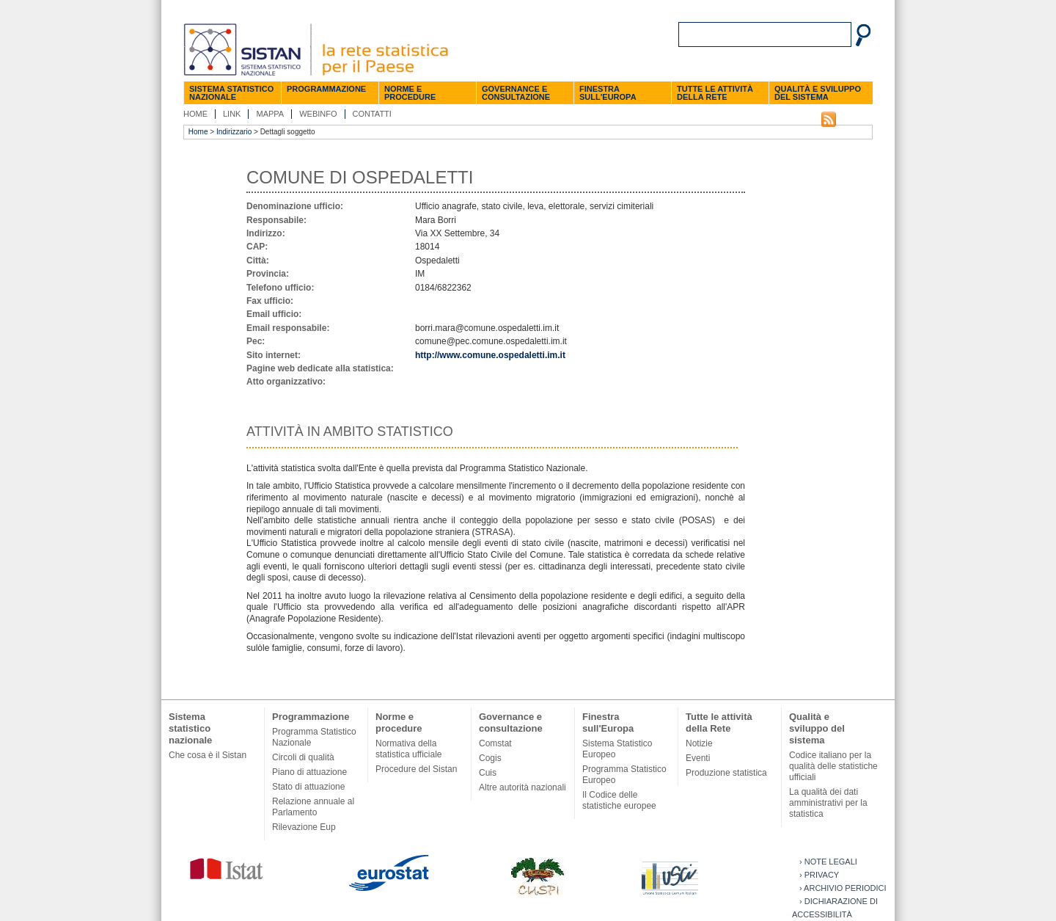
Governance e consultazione (516, 92)
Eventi (698, 758)
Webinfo (318, 113)
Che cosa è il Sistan (207, 755)
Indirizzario (234, 132)
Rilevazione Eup (304, 827)
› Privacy (819, 874)
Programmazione (326, 88)
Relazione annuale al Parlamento (313, 807)
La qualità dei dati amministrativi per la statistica (828, 803)
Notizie (699, 743)
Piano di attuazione (309, 772)
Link (232, 113)
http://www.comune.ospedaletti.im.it (490, 355)
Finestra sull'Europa (608, 92)
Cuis (487, 773)
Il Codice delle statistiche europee (619, 800)
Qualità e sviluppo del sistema (817, 92)
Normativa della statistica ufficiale (408, 749)
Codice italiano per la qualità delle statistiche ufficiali (833, 766)
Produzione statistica (726, 773)
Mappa (270, 113)
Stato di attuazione (308, 787)
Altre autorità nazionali (522, 787)
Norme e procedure (410, 92)
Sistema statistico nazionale (231, 92)
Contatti (372, 113)
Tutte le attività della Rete (715, 92)
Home (195, 113)
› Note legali (828, 861)
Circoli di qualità (303, 757)
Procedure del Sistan (416, 769)
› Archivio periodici (843, 888)
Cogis (490, 758)
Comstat (495, 743)
